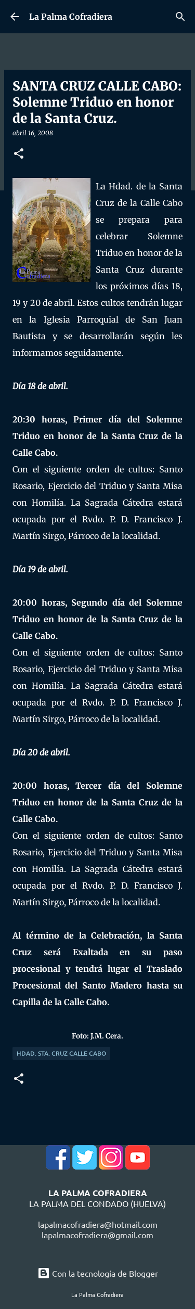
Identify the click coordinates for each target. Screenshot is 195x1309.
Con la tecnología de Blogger (97, 1273)
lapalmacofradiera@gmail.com (97, 1234)
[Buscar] (180, 16)
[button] (18, 154)
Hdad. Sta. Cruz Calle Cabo (61, 1053)
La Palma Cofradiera (70, 16)
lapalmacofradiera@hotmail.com (98, 1224)
